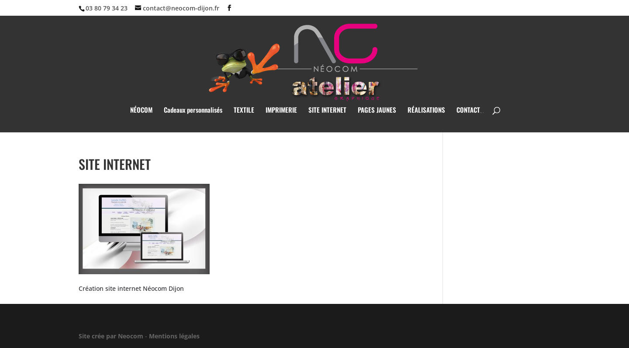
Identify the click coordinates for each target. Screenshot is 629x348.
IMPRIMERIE (281, 110)
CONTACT (468, 110)
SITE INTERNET (327, 110)
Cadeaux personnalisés (193, 110)
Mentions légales (174, 336)
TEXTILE (244, 110)
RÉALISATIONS (426, 110)
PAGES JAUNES (377, 110)
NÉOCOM (141, 110)
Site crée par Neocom (111, 336)
